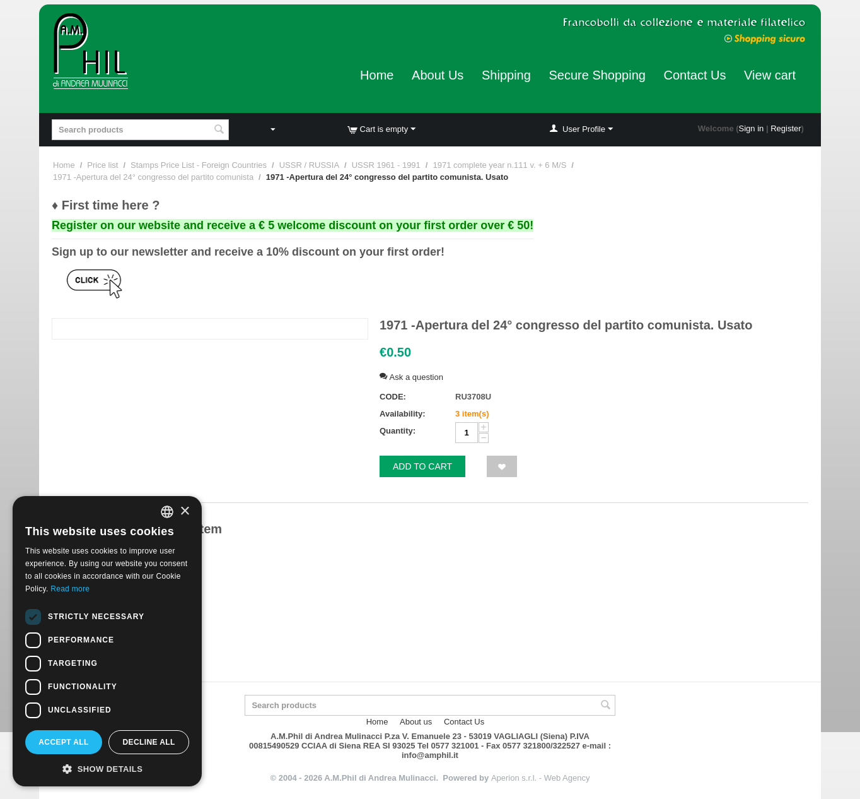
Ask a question (411, 377)
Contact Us (695, 75)
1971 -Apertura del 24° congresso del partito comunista (153, 177)
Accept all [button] (63, 742)
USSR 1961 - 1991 (386, 165)
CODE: (393, 396)
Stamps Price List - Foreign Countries (199, 165)
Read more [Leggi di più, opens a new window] (70, 588)
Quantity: (397, 430)
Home (376, 75)
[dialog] (107, 641)
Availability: (402, 413)
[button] (107, 768)
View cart (770, 75)
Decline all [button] (148, 742)
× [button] (184, 511)
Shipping (506, 75)
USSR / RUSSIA (309, 165)
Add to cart (422, 466)
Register (785, 128)
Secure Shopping (597, 75)
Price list (102, 165)
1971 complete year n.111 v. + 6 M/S (499, 165)
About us (416, 721)
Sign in (751, 128)
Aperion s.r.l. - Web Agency (540, 778)
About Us (437, 75)
